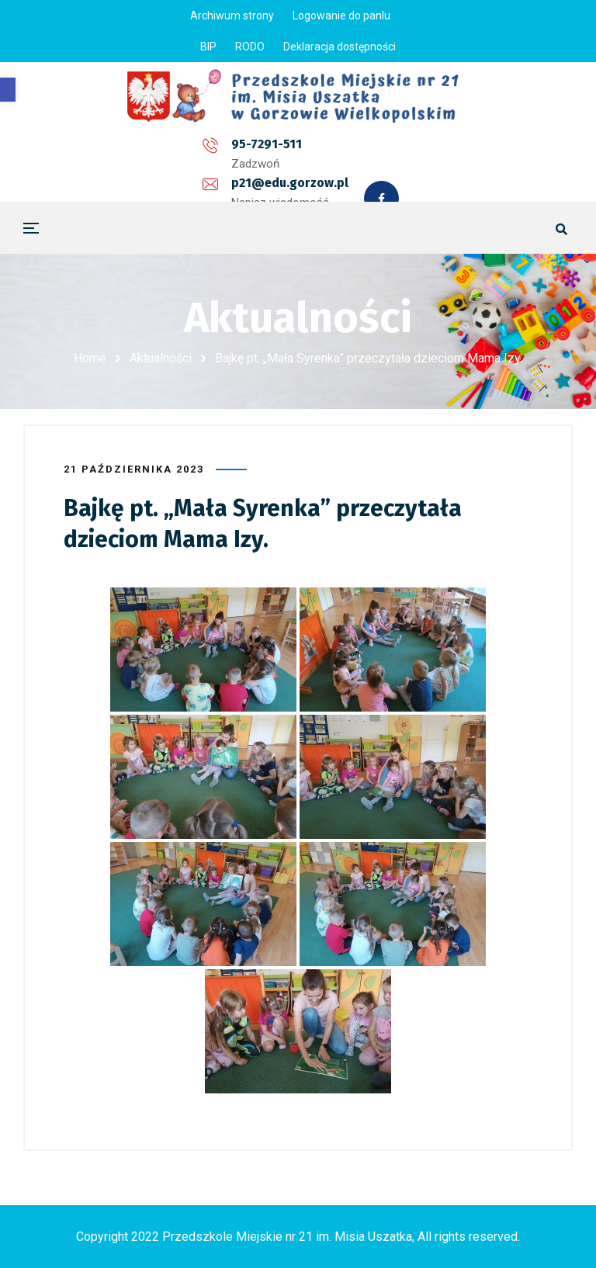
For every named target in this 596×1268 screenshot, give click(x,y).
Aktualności (161, 358)
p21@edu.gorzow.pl (271, 150)
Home (90, 358)
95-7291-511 (130, 150)
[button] (8, 90)
